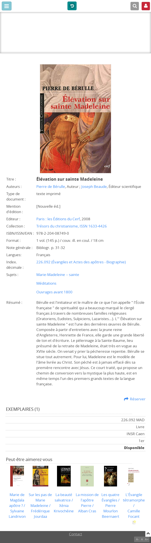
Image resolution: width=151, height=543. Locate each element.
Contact (75, 533)
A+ (147, 539)
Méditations (46, 283)
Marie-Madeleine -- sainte (57, 274)
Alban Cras (87, 510)
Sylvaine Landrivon (17, 513)
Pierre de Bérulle (50, 186)
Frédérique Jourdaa (40, 513)
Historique (72, 6)
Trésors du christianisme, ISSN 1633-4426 (71, 226)
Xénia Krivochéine (64, 508)
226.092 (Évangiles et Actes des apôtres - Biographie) (81, 261)
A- (137, 539)
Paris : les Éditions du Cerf (58, 218)
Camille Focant (134, 513)
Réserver (138, 398)
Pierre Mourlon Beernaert (110, 511)
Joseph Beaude (94, 186)
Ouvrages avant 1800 (54, 291)
